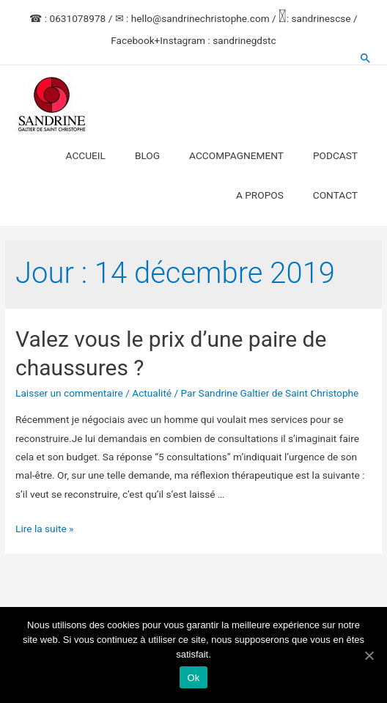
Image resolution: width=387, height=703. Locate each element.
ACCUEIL (86, 155)
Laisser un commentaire (69, 393)
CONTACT (335, 195)
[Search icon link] (365, 58)
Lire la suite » (44, 528)
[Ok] (368, 655)
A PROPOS (260, 195)
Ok (193, 677)
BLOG (147, 155)
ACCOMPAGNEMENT (236, 155)
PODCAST (335, 155)
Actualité (152, 393)
